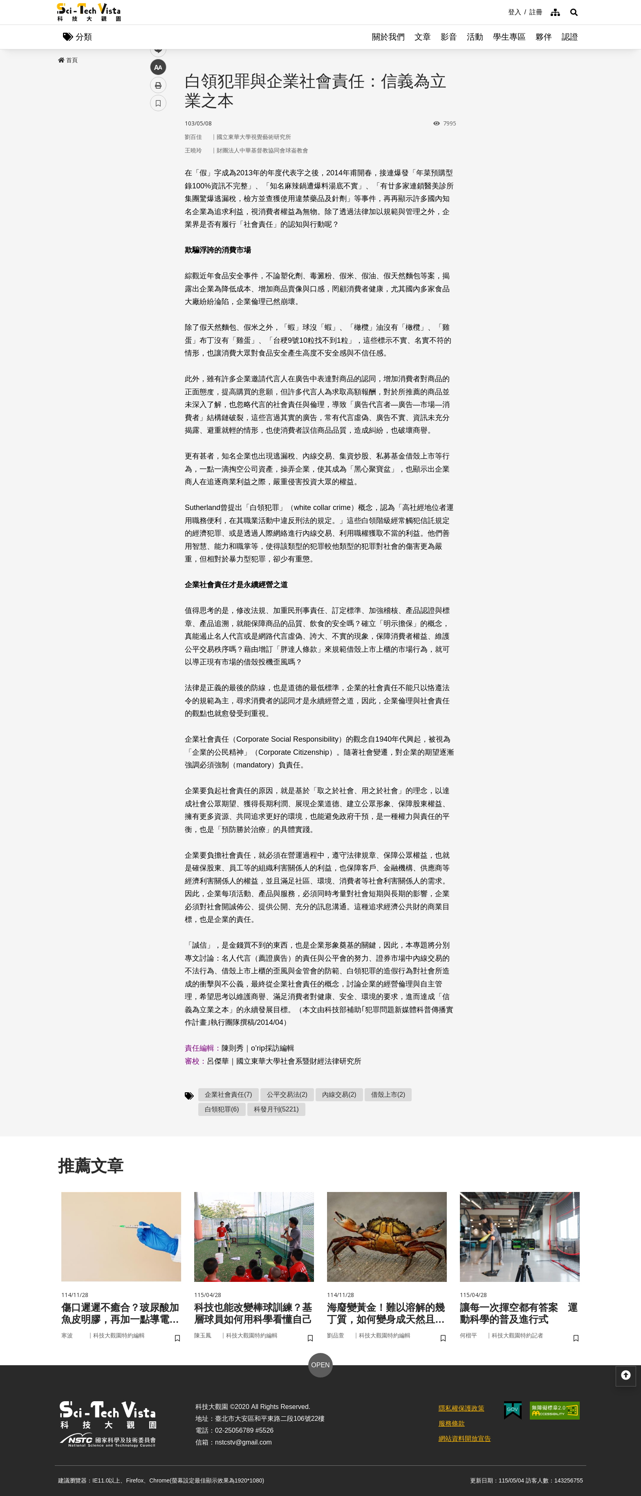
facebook (158, 156)
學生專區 (509, 36)
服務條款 (452, 1423)
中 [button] (158, 210)
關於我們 (388, 36)
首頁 (68, 60)
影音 (449, 36)
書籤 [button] (158, 246)
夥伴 (544, 36)
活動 (475, 36)
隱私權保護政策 (461, 1408)
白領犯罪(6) (222, 1109)
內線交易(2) (339, 1094)
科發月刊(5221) (276, 1109)
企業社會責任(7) (228, 1094)
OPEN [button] (320, 1365)
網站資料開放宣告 (465, 1438)
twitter (158, 174)
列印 (158, 228)
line (155, 192)
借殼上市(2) (388, 1094)
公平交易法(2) (287, 1094)
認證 (570, 36)
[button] (574, 12)
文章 (423, 36)
